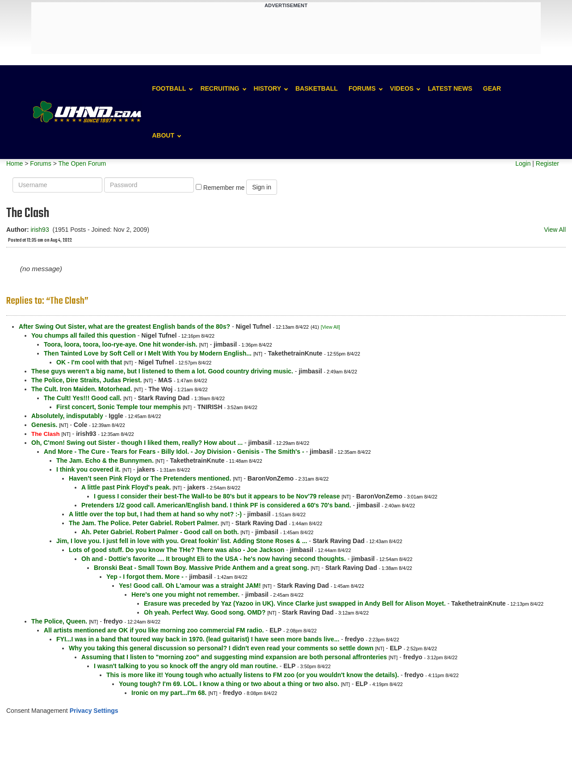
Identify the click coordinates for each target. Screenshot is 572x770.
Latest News (450, 88)
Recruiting (219, 88)
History (267, 88)
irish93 (39, 229)
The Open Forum (82, 163)
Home (14, 163)
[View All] (330, 327)
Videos (402, 88)
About (163, 135)
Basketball (316, 88)
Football (169, 88)
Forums (362, 88)
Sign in (261, 187)
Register (547, 163)
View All (555, 229)
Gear (492, 88)
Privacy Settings (94, 710)
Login (522, 163)
